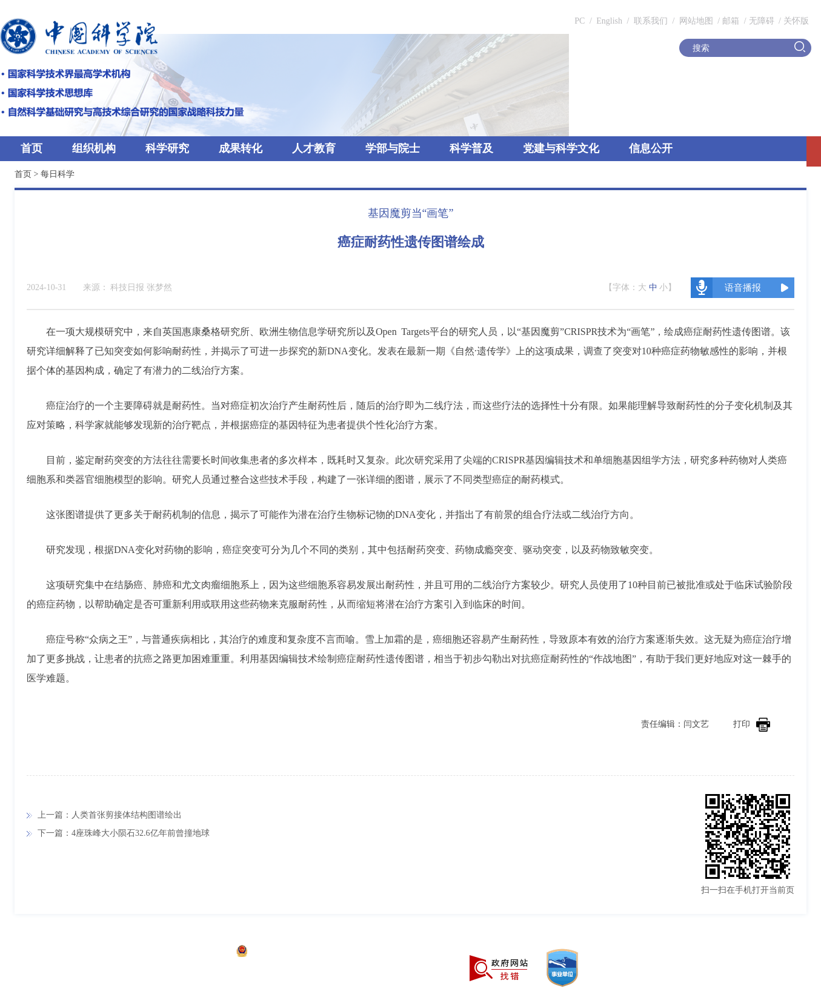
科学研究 (167, 148)
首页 (31, 148)
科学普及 (471, 148)
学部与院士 (392, 148)
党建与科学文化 (561, 148)
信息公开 (651, 148)
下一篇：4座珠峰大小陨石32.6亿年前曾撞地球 (124, 833)
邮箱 (730, 20)
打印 (751, 724)
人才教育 (314, 148)
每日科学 (58, 174)
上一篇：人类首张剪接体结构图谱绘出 (110, 814)
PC (579, 20)
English (609, 20)
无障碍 (761, 20)
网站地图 (695, 20)
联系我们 (651, 20)
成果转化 (240, 148)
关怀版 (796, 20)
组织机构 (94, 148)
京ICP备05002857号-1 (188, 952)
